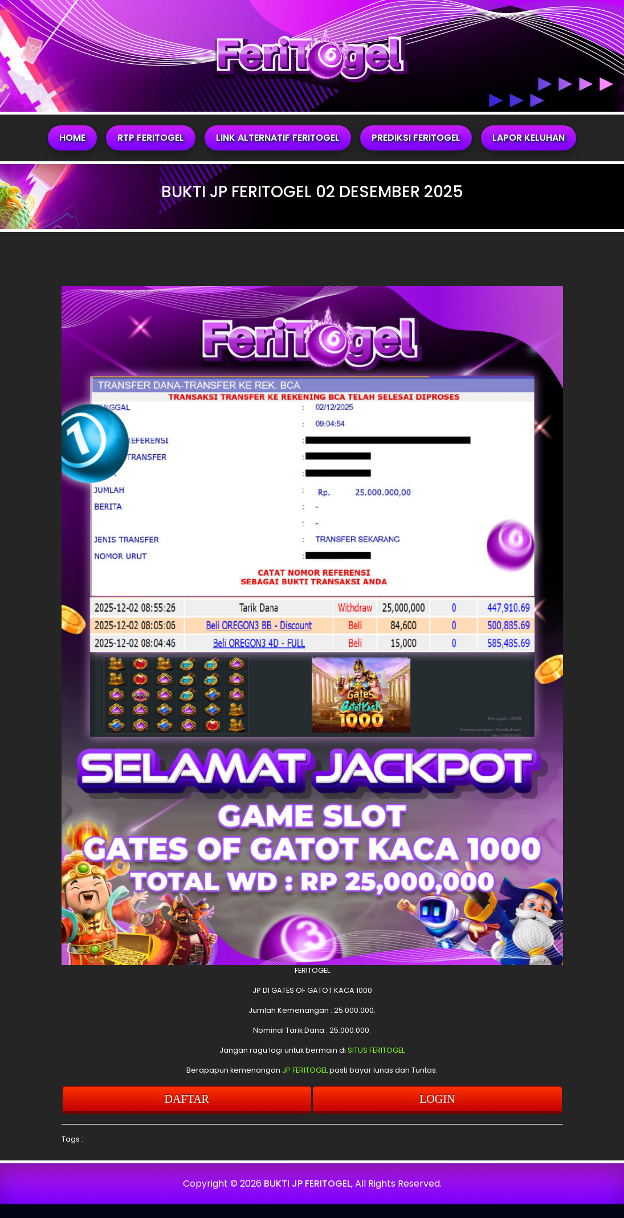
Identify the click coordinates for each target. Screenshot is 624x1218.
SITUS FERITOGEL (376, 1050)
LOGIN (437, 1099)
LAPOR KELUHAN (528, 137)
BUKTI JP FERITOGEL (307, 1183)
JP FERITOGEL (305, 1070)
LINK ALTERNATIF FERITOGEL (278, 137)
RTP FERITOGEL (150, 137)
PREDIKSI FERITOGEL (416, 137)
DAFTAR (187, 1099)
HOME (72, 137)
